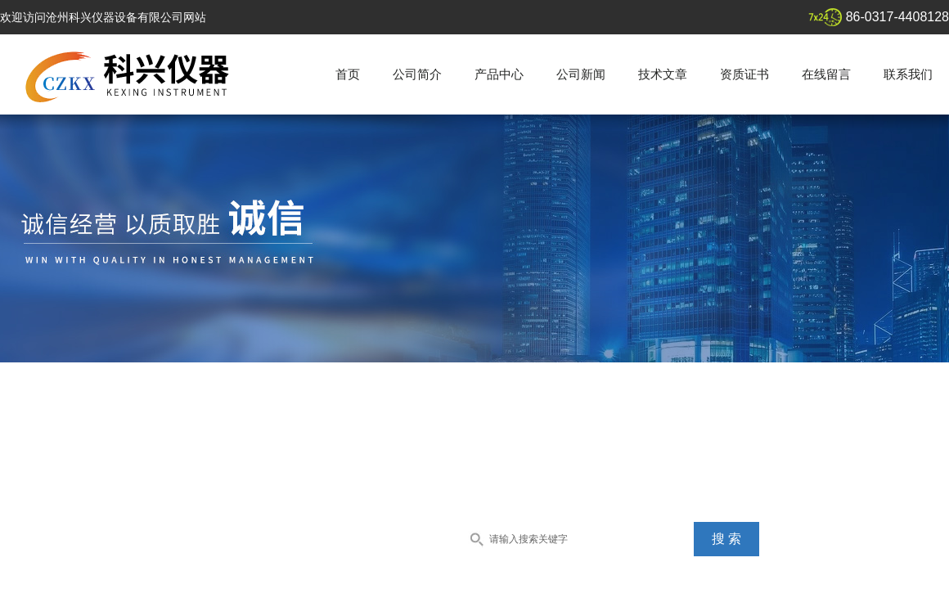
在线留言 (826, 74)
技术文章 (662, 74)
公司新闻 (580, 74)
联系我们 (908, 74)
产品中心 (499, 74)
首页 (347, 74)
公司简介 (417, 74)
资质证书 (744, 74)
